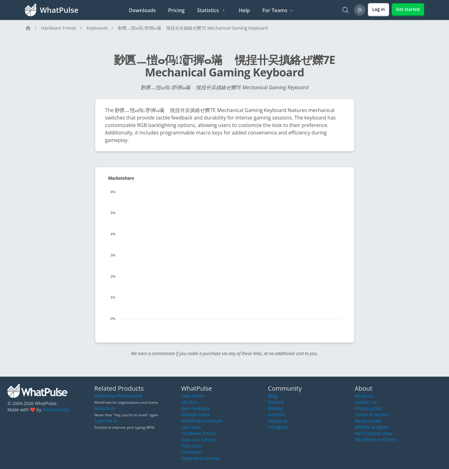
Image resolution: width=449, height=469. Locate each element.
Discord (276, 402)
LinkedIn (277, 415)
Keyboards (97, 28)
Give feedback (195, 408)
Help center (193, 396)
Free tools (191, 446)
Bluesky (276, 408)
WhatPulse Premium (201, 421)
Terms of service (371, 415)
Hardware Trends (58, 28)
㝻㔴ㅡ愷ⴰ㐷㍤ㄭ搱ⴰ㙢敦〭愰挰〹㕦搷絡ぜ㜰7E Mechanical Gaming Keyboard (193, 28)
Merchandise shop (373, 433)
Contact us (365, 402)
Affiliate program (372, 427)
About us (364, 396)
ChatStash (191, 452)
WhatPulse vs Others (376, 439)
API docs (189, 402)
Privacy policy (368, 408)
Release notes (195, 415)
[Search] (345, 10)
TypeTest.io (105, 421)
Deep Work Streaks (200, 458)
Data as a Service (198, 439)
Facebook (277, 421)
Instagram (278, 427)
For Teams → (278, 10)
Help (244, 10)
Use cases (191, 427)
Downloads (142, 10)
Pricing (176, 10)
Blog (272, 396)
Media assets (368, 421)
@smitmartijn (56, 410)
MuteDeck (104, 408)
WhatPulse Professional (118, 396)
